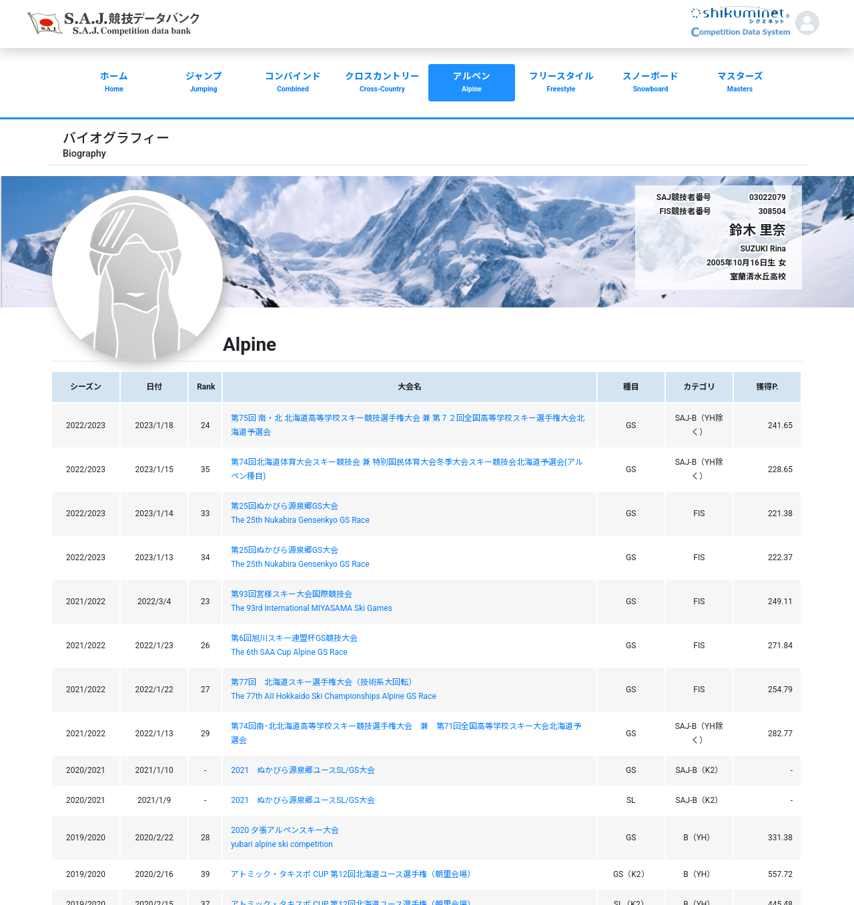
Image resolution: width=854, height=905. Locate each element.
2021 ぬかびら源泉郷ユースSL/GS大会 (303, 770)
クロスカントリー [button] (382, 83)
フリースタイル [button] (561, 83)
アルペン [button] (472, 83)
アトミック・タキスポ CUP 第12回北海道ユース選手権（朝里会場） (353, 874)
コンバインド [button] (293, 83)
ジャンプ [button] (203, 83)
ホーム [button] (114, 83)
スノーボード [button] (650, 83)
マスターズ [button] (740, 83)
